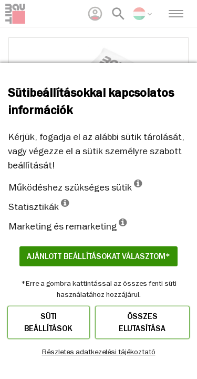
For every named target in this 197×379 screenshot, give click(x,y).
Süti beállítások (48, 322)
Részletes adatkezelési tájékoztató (98, 351)
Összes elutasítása (142, 322)
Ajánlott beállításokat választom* (98, 256)
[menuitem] (95, 14)
